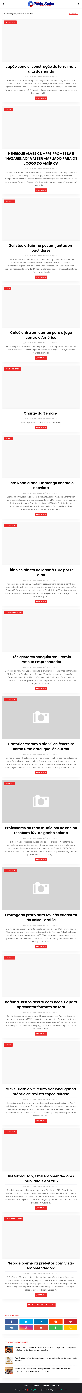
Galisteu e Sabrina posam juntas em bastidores (41, 248)
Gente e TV (9, 201)
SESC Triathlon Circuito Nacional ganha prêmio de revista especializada (41, 1092)
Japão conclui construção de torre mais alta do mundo (41, 69)
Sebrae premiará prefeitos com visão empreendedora (41, 1266)
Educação (9, 784)
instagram (55, 1386)
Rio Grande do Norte (14, 613)
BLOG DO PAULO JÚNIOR (33, 77)
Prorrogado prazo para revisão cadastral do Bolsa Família (41, 917)
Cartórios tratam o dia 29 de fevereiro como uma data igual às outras (41, 746)
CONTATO (45, 1386)
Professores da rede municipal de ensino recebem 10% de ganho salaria (41, 830)
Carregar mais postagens (42, 1305)
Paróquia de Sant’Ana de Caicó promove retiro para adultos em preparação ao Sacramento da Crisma (43, 1370)
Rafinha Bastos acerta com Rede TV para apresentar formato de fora (41, 1004)
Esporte (9, 109)
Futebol (9, 439)
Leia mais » (42, 98)
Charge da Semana (41, 413)
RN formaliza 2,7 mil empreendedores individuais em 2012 (41, 1179)
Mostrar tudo (73, 14)
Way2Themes (36, 1390)
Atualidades (10, 22)
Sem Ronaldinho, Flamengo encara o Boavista (41, 485)
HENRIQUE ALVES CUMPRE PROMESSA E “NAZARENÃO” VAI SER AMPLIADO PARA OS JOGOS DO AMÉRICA (41, 158)
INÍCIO (26, 1386)
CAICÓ (8, 288)
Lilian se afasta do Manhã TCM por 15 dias (41, 572)
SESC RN (8, 1045)
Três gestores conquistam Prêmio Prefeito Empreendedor (41, 659)
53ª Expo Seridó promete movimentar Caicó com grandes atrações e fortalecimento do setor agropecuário (45, 1348)
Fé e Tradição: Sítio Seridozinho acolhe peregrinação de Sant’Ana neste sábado (46, 1359)
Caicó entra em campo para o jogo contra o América (41, 335)
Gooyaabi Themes (60, 1390)
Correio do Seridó (12, 369)
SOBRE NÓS (35, 1386)
